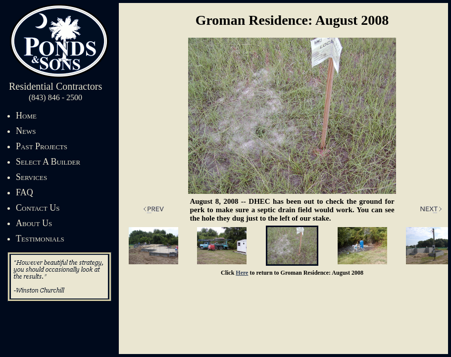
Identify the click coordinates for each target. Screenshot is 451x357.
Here (242, 272)
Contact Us (37, 208)
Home (26, 115)
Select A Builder (48, 162)
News (26, 131)
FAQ (24, 192)
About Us (34, 223)
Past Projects (41, 146)
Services (31, 177)
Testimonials (40, 238)
